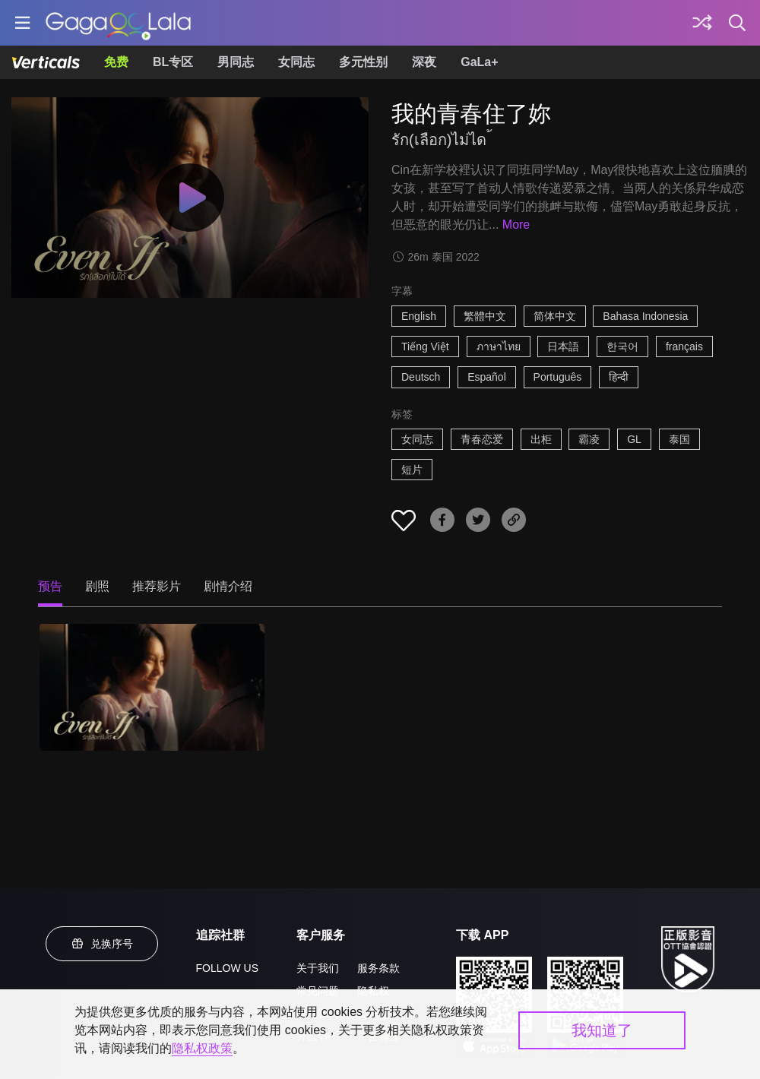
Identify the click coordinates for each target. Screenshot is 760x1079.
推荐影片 (156, 586)
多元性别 (363, 61)
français (684, 346)
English (418, 316)
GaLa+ (479, 61)
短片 (412, 470)
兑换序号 (102, 944)
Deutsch (420, 377)
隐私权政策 (202, 1048)
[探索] (702, 23)
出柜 (541, 439)
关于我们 (317, 968)
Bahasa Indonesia (645, 316)
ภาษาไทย (499, 346)
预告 (50, 586)
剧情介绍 (228, 586)
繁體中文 (485, 316)
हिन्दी (619, 377)
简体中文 (555, 316)
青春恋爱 (482, 439)
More (516, 224)
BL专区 (173, 61)
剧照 (97, 586)
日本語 (563, 346)
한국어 (622, 346)
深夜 (424, 61)
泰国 (679, 439)
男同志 (235, 61)
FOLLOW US (227, 968)
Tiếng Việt (425, 346)
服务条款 (378, 968)
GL (634, 439)
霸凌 (589, 439)
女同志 (296, 61)
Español (486, 377)
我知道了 (602, 1030)
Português (558, 377)
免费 (116, 61)
